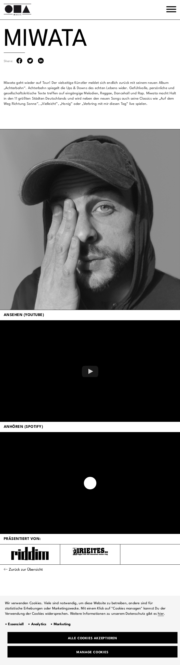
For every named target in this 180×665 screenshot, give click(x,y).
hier (161, 613)
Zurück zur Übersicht (26, 570)
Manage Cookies (92, 652)
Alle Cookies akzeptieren (92, 638)
